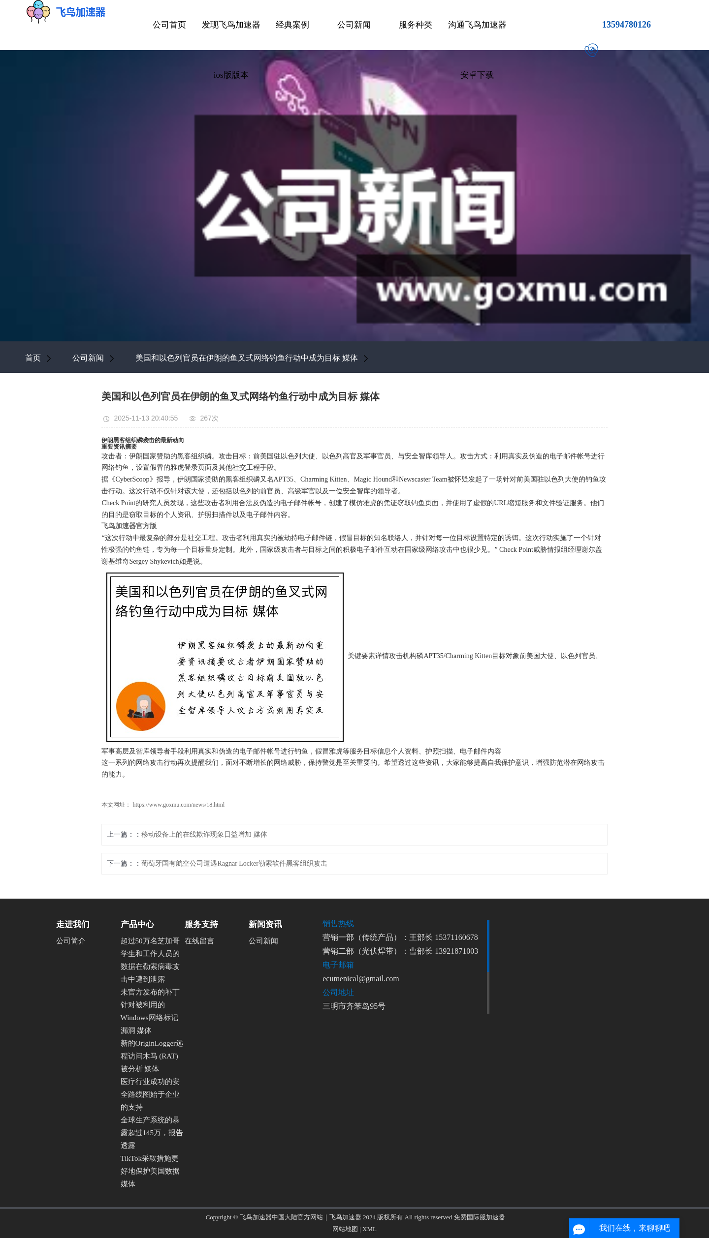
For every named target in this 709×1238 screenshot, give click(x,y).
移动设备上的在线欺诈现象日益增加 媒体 (204, 834)
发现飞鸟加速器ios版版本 (231, 50)
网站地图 (345, 1229)
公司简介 (71, 941)
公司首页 (169, 25)
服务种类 (415, 25)
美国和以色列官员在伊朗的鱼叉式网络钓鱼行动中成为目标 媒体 (246, 358)
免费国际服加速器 (479, 1217)
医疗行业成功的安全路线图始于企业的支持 (150, 1094)
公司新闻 (354, 25)
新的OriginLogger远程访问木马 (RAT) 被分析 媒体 (152, 1056)
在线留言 (199, 941)
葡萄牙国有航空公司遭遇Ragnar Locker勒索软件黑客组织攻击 (234, 863)
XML (369, 1229)
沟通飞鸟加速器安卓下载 (477, 50)
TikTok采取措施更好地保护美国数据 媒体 (150, 1171)
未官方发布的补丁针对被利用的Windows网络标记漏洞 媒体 (150, 1011)
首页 (33, 358)
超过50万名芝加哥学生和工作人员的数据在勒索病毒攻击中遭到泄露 (150, 960)
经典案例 (292, 25)
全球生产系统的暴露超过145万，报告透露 (152, 1132)
